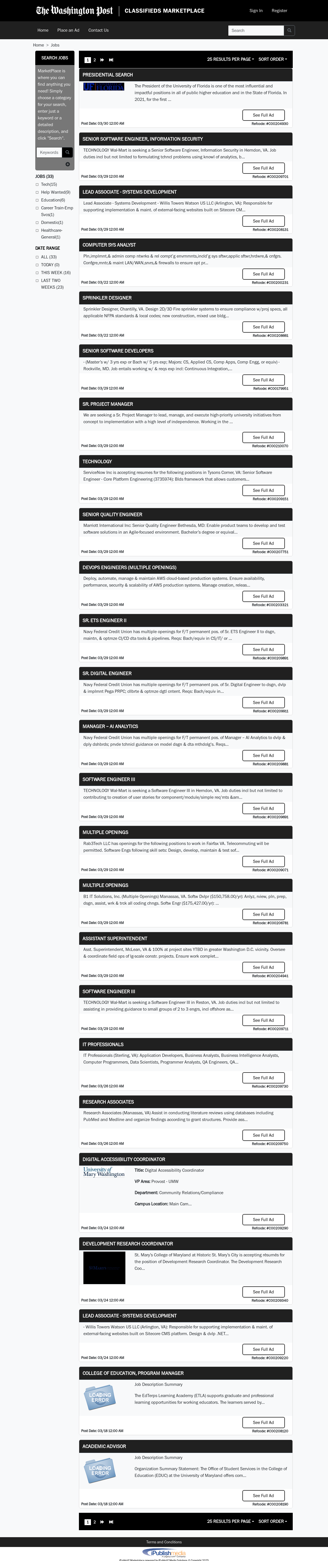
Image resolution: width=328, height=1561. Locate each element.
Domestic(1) (52, 222)
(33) (44, 176)
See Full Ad (263, 115)
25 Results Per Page (229, 59)
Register (279, 10)
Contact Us (98, 30)
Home (43, 30)
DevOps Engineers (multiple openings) (129, 567)
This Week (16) (56, 272)
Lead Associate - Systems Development (130, 192)
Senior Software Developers (118, 351)
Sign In (256, 10)
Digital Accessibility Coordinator (124, 1159)
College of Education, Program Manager (133, 1373)
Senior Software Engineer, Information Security (143, 139)
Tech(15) (49, 184)
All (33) (49, 257)
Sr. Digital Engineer (107, 673)
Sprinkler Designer (107, 298)
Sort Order (271, 59)
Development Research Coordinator (128, 1244)
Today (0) (50, 264)
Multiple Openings (105, 832)
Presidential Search (108, 75)
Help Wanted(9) (55, 192)
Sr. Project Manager (108, 404)
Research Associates (108, 1102)
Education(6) (53, 200)
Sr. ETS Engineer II (104, 620)
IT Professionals (103, 1044)
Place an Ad (68, 30)
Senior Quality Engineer (112, 514)
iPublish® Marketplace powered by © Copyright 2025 (164, 1552)
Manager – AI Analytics (110, 726)
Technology (97, 461)
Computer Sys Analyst (109, 245)
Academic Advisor (104, 1446)
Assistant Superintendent (115, 938)
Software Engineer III (109, 779)
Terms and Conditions (164, 1542)
